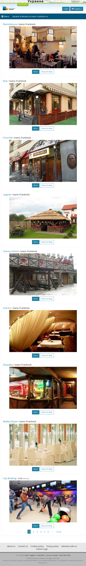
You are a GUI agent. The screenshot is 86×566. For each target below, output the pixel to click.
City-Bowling (9, 478)
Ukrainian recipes (52, 555)
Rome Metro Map (64, 555)
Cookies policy (37, 546)
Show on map (46, 72)
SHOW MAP (23, 4)
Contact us (23, 546)
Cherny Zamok (10, 251)
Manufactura (10, 24)
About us (11, 546)
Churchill (7, 137)
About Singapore (30, 555)
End (59, 531)
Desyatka (8, 364)
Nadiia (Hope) (10, 421)
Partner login (42, 549)
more (36, 72)
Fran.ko (7, 308)
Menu (5, 16)
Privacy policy (52, 546)
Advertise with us (69, 546)
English (77, 9)
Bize (5, 80)
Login (66, 9)
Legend (7, 194)
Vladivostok (41, 555)
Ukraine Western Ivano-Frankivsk (30, 16)
